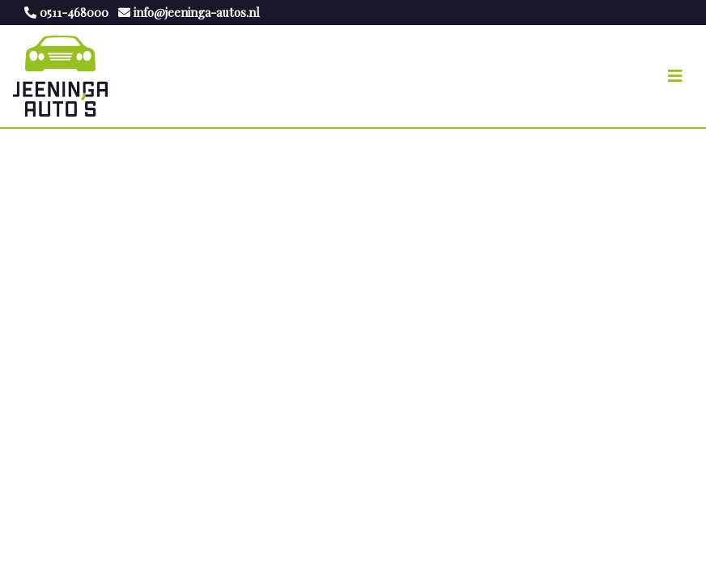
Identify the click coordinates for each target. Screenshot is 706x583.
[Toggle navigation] (675, 76)
